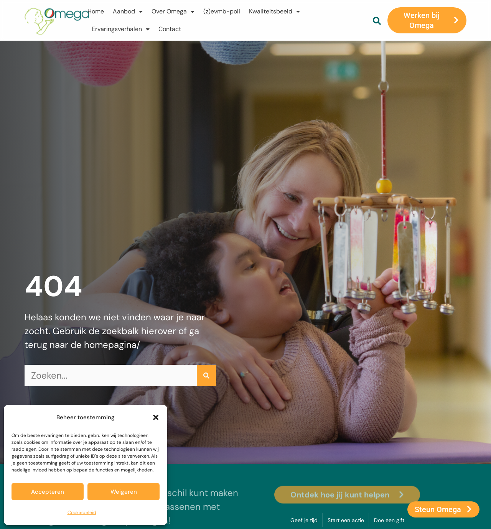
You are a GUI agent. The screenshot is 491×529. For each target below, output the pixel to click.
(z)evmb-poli (221, 11)
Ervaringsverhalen (121, 29)
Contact (169, 29)
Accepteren (47, 492)
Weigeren (123, 492)
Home (95, 11)
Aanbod (128, 11)
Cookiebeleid (82, 512)
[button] (156, 417)
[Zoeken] (206, 375)
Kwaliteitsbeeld (274, 11)
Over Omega (173, 11)
